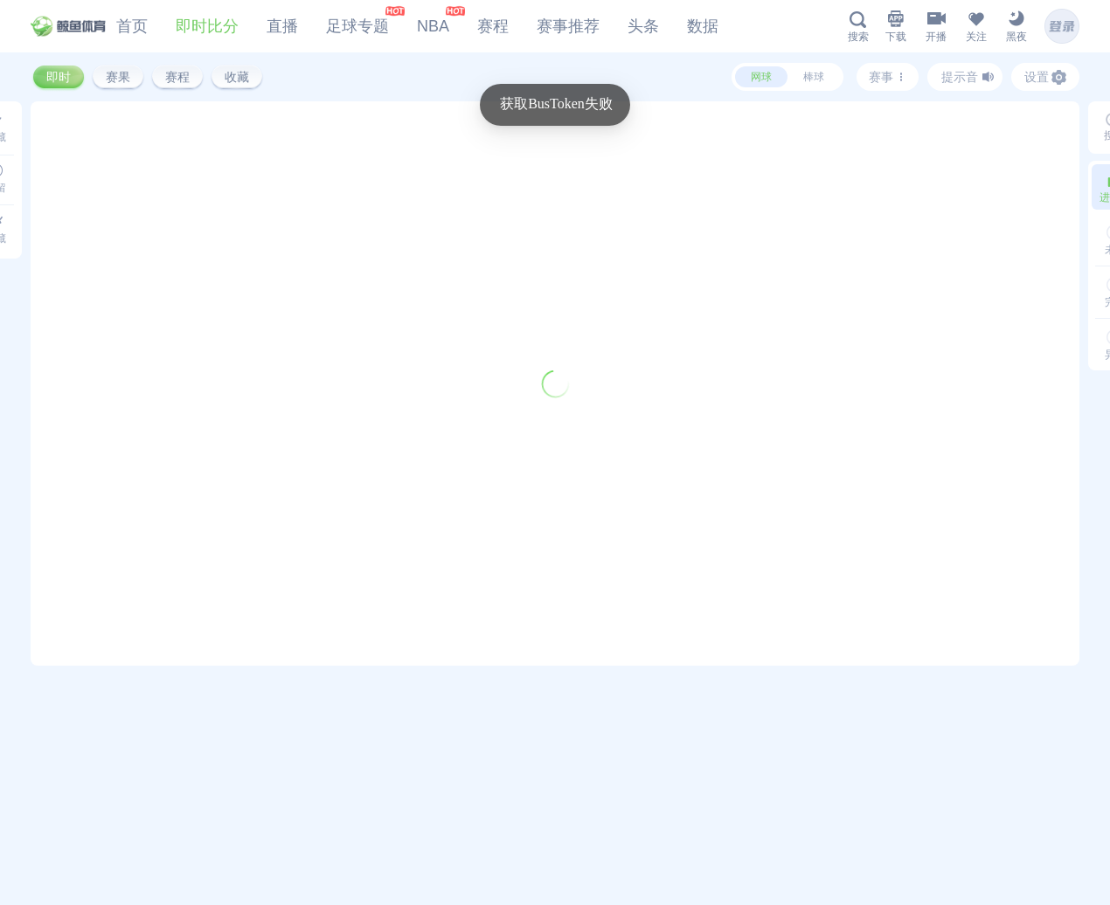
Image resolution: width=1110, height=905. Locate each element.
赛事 (888, 77)
